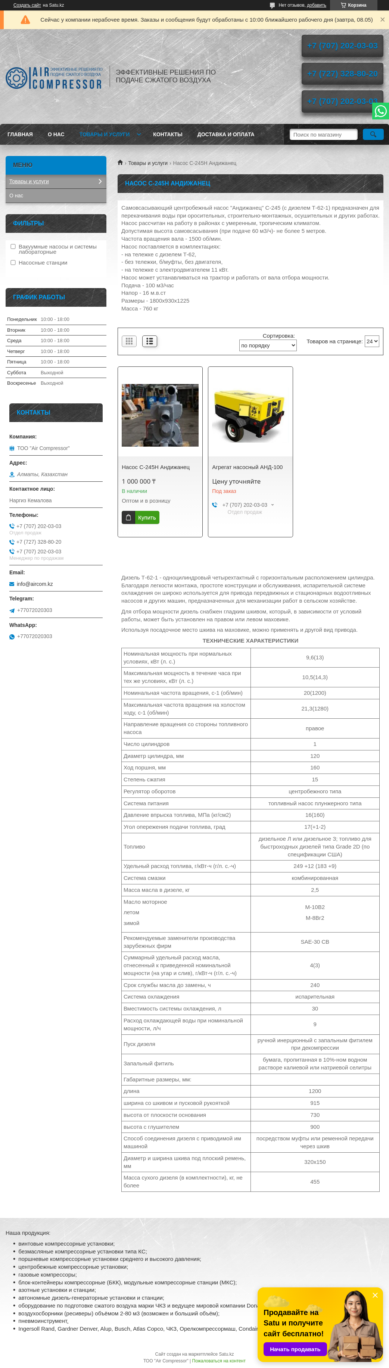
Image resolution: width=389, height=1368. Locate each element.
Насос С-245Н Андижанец (156, 467)
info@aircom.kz (35, 584)
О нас (56, 134)
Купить (147, 517)
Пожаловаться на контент (219, 1361)
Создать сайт (27, 5)
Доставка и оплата (226, 134)
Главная (20, 134)
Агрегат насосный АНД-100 (247, 467)
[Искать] (373, 134)
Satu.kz (226, 1354)
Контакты (167, 134)
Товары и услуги (105, 134)
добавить (316, 5)
